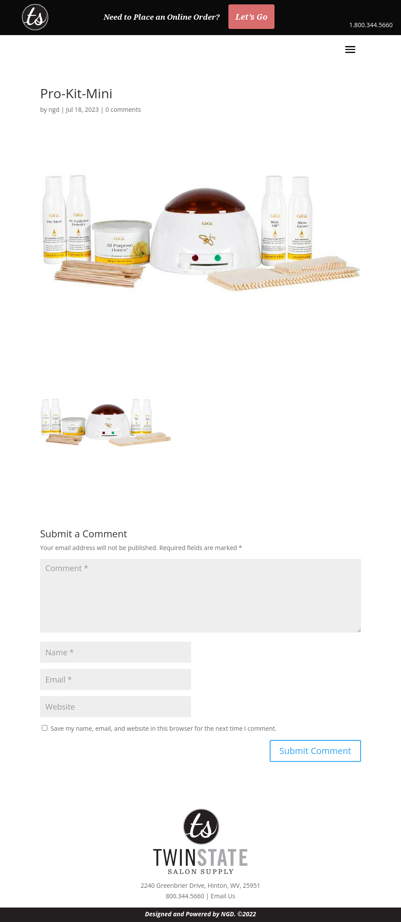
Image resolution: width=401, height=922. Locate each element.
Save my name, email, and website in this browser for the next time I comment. (164, 728)
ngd (54, 109)
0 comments (123, 109)
